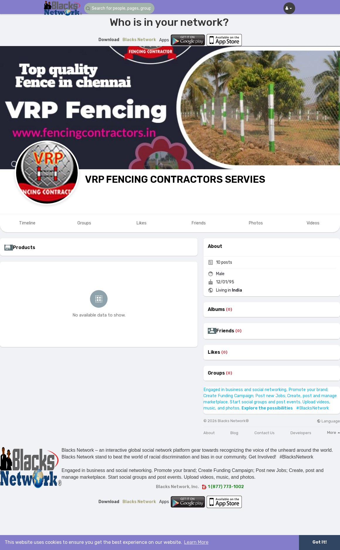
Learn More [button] (196, 542)
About (209, 433)
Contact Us (264, 433)
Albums (216, 309)
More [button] (333, 432)
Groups (216, 373)
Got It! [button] (319, 542)
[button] (119, 8)
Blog (234, 433)
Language (328, 421)
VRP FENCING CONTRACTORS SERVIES (175, 179)
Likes (214, 352)
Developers (300, 433)
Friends (225, 331)
